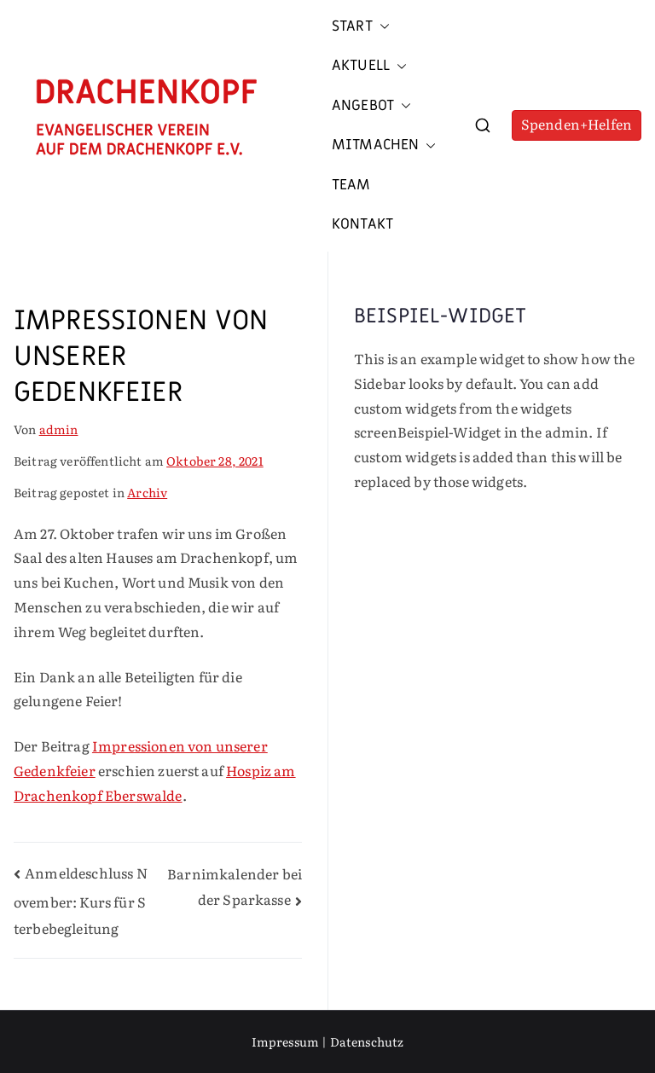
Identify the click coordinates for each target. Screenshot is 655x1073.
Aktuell (369, 65)
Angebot (371, 105)
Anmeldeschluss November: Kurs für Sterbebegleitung (81, 900)
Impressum (285, 1041)
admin (58, 429)
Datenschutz (367, 1041)
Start (361, 26)
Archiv (147, 492)
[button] (381, 26)
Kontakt (362, 224)
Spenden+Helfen (576, 123)
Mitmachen (384, 145)
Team (351, 185)
